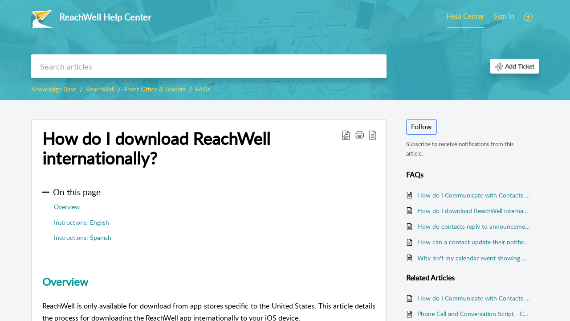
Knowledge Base (53, 89)
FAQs (202, 89)
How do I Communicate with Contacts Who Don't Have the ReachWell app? (473, 195)
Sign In (503, 16)
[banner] (285, 50)
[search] (209, 66)
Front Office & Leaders (155, 89)
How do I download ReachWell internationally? (473, 210)
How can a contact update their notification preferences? (473, 242)
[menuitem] (465, 17)
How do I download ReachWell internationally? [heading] (156, 148)
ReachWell (100, 89)
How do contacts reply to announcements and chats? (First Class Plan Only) (473, 226)
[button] (529, 17)
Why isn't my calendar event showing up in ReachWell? (473, 258)
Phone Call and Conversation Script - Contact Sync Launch (473, 313)
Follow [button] (421, 127)
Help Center (465, 16)
